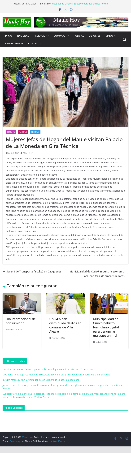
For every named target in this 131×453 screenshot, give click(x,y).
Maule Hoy (28, 152)
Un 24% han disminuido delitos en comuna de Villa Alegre (65, 325)
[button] (47, 36)
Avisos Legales (14, 43)
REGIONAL (39, 35)
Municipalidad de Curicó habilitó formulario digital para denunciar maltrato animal (106, 327)
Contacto (34, 43)
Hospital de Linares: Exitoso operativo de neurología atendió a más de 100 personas (80, 5)
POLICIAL (79, 35)
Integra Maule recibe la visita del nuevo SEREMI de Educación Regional (41, 379)
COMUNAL (59, 35)
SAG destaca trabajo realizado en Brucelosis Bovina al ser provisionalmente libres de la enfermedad (56, 374)
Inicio (8, 35)
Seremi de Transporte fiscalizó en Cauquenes (32, 271)
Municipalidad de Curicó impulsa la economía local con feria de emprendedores (99, 274)
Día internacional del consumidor (21, 321)
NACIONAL (23, 35)
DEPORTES (94, 35)
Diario (109, 35)
